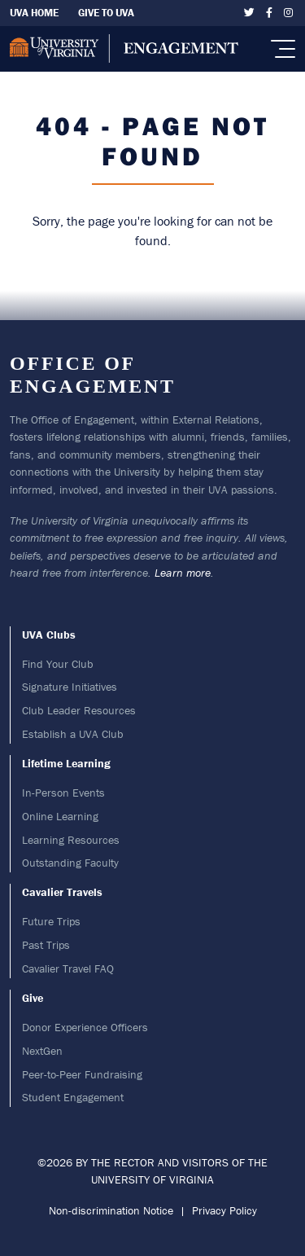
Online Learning (60, 816)
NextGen (42, 1050)
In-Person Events (63, 792)
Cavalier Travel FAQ (68, 968)
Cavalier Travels (62, 892)
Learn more (183, 572)
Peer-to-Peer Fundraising (82, 1074)
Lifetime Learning (66, 763)
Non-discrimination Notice (111, 1210)
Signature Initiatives (69, 686)
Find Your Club (58, 664)
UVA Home (34, 13)
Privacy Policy (224, 1210)
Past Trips (46, 945)
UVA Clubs (49, 634)
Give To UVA (106, 13)
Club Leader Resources (79, 710)
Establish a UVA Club (73, 734)
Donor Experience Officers (85, 1027)
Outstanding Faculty (70, 862)
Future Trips (51, 921)
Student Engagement (73, 1097)
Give (32, 997)
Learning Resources (71, 839)
